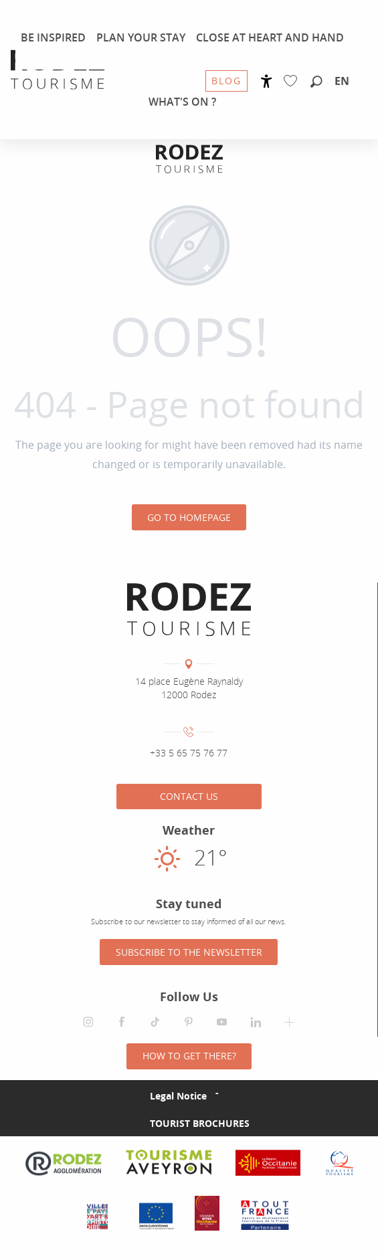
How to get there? (189, 1055)
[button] (316, 82)
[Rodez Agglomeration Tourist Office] (189, 158)
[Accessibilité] (266, 81)
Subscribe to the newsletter (189, 952)
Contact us (189, 796)
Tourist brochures (200, 1123)
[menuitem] (57, 69)
